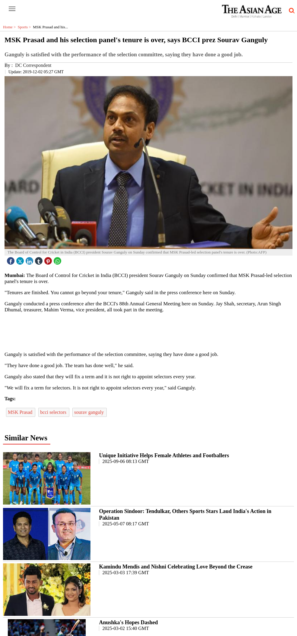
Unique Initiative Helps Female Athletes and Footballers (164, 455)
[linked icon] (30, 259)
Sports (25, 27)
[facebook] (11, 259)
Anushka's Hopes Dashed (128, 622)
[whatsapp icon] (58, 259)
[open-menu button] (12, 9)
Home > (10, 27)
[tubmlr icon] (39, 259)
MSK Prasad (20, 412)
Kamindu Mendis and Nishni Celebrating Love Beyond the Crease (175, 567)
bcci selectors (54, 412)
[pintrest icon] (49, 259)
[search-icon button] (291, 10)
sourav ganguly (89, 412)
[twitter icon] (21, 259)
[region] (151, 331)
